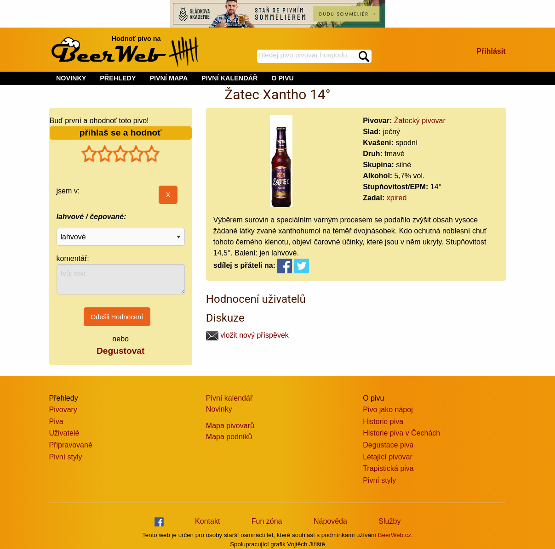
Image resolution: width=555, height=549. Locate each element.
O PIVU (282, 78)
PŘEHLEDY (118, 78)
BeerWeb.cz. (395, 535)
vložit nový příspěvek (247, 335)
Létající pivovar (387, 457)
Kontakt (207, 521)
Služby (389, 521)
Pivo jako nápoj (388, 409)
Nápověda (330, 521)
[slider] (120, 154)
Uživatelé (64, 433)
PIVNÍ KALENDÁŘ (229, 78)
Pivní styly (65, 457)
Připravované (70, 445)
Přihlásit (490, 51)
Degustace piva (388, 445)
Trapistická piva (388, 468)
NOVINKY (71, 78)
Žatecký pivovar (420, 121)
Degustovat (120, 351)
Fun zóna (267, 521)
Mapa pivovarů (230, 426)
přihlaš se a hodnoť (121, 132)
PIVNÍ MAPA (168, 78)
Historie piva (383, 421)
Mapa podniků (229, 437)
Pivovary (63, 409)
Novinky (219, 409)
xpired (397, 198)
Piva (56, 421)
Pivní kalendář (229, 398)
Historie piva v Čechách (401, 433)
